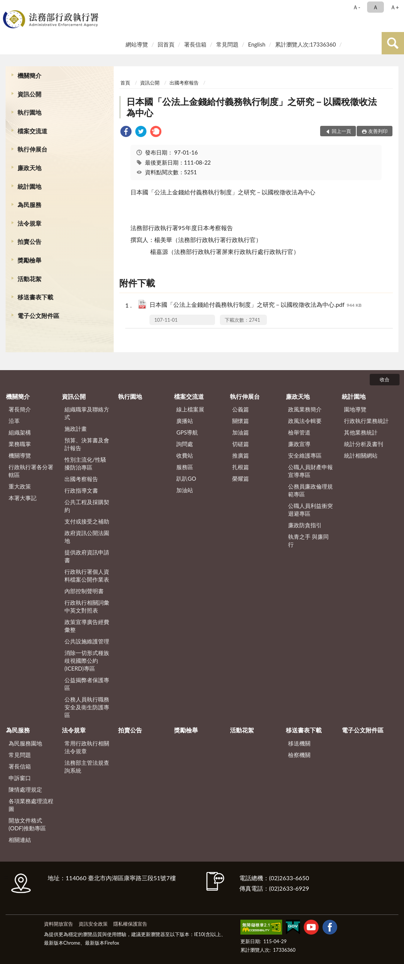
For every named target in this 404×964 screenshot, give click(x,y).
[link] (126, 132)
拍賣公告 (29, 241)
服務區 (184, 467)
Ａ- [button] (356, 7)
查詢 (393, 43)
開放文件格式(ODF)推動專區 (27, 824)
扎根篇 (240, 467)
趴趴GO (186, 478)
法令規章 (29, 223)
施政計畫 (75, 428)
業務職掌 (20, 443)
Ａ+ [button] (394, 7)
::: (7, 6)
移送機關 (299, 743)
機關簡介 (29, 75)
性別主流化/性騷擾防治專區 (85, 463)
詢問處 (184, 443)
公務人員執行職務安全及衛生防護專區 (86, 707)
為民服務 (29, 204)
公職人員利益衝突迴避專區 (310, 509)
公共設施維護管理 (86, 641)
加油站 (184, 490)
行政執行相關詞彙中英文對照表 (86, 606)
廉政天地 (29, 167)
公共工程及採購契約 (86, 506)
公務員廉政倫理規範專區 (310, 490)
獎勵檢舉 (29, 260)
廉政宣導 (299, 443)
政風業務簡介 (305, 409)
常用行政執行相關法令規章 (86, 747)
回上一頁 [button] (341, 131)
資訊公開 (29, 94)
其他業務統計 (361, 432)
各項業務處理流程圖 (31, 805)
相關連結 (20, 839)
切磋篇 (240, 443)
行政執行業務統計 (366, 420)
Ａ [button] (375, 7)
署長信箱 (195, 44)
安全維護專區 (305, 455)
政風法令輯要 (305, 420)
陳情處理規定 (25, 789)
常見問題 (227, 44)
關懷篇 (240, 420)
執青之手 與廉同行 (308, 540)
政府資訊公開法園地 (86, 536)
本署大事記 (23, 497)
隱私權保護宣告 (130, 924)
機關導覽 (20, 455)
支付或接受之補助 (86, 521)
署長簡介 (20, 409)
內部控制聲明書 (84, 591)
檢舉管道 (299, 432)
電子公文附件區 (38, 315)
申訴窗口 (20, 777)
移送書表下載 (35, 296)
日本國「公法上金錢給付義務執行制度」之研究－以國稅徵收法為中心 (251, 107)
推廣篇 (240, 455)
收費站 (184, 455)
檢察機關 (299, 754)
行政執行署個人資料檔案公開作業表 (86, 575)
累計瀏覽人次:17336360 (305, 44)
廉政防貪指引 (305, 525)
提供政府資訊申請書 (86, 556)
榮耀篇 (240, 478)
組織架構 (20, 432)
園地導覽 (355, 409)
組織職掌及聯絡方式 (86, 413)
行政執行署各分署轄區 (31, 471)
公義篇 (240, 409)
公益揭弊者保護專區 (86, 684)
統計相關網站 (361, 455)
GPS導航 (187, 432)
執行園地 (29, 112)
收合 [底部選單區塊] (384, 379)
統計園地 (29, 186)
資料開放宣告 (58, 924)
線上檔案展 (190, 409)
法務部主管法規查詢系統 (86, 766)
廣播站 (184, 420)
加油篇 (240, 432)
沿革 (14, 420)
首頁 (125, 83)
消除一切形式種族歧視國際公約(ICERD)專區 (86, 660)
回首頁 (166, 44)
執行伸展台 (32, 149)
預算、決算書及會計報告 (86, 444)
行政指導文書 (81, 490)
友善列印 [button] (378, 131)
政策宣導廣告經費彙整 (86, 625)
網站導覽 (137, 44)
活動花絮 (29, 278)
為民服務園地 (25, 743)
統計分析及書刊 (363, 443)
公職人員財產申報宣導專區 (310, 471)
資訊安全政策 (93, 924)
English (256, 44)
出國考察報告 (184, 83)
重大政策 (20, 486)
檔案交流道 (32, 130)
